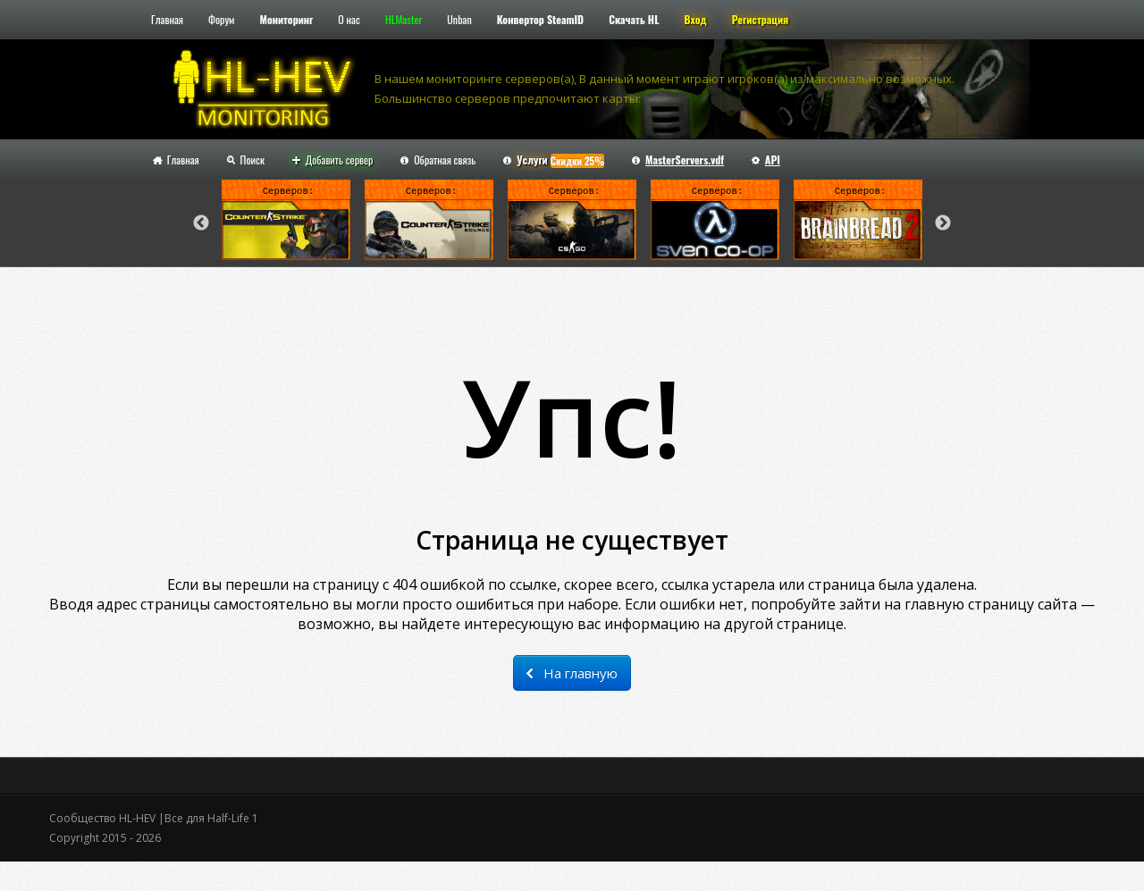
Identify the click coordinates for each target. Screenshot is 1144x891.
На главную (572, 673)
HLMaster (403, 19)
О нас (349, 19)
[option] (286, 223)
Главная (167, 19)
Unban (459, 19)
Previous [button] (201, 223)
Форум (221, 19)
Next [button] (943, 223)
